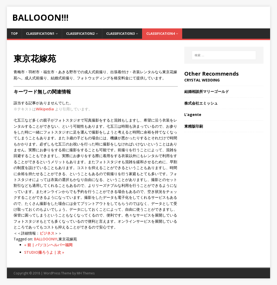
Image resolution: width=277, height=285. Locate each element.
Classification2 (80, 33)
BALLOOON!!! (45, 238)
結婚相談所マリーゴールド (206, 91)
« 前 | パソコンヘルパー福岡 (48, 244)
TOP (14, 33)
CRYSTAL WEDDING (202, 80)
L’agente (192, 114)
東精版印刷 (193, 126)
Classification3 (120, 33)
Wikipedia (45, 108)
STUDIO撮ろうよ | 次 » (44, 252)
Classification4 (160, 33)
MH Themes (86, 273)
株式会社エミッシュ (201, 103)
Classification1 (40, 33)
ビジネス (47, 233)
